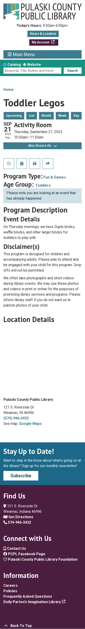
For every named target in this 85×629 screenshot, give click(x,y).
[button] (42, 27)
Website (34, 64)
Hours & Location (43, 33)
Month (46, 115)
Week (62, 115)
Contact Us (14, 548)
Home (8, 89)
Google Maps (30, 423)
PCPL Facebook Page (24, 554)
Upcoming (14, 115)
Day (76, 115)
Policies (10, 591)
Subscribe (20, 475)
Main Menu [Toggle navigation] (21, 54)
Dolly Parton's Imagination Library (32, 602)
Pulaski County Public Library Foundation (40, 559)
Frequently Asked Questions (27, 596)
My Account (41, 42)
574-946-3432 (17, 522)
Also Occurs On (42, 145)
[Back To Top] (42, 626)
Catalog (14, 64)
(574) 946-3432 (16, 418)
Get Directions (18, 517)
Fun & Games (55, 177)
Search (72, 70)
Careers (10, 585)
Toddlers (43, 185)
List (31, 115)
